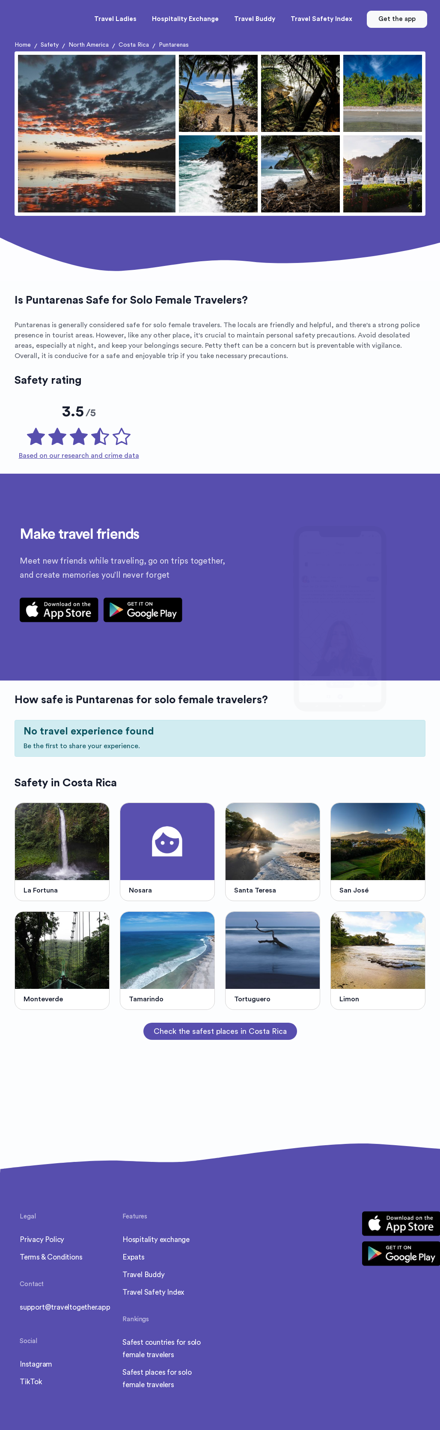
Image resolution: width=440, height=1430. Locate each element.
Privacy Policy (42, 1239)
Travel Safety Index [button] (321, 19)
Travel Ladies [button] (115, 19)
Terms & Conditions (51, 1257)
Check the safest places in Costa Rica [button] (220, 1031)
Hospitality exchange (156, 1239)
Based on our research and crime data (79, 455)
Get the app (397, 19)
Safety (50, 45)
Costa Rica (134, 45)
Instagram (36, 1364)
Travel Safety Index (153, 1292)
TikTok (31, 1381)
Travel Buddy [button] (254, 19)
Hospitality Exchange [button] (185, 19)
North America (88, 45)
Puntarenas (174, 45)
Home (23, 45)
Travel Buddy (143, 1274)
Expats (133, 1257)
